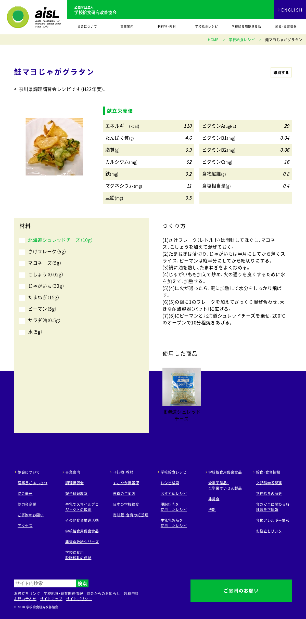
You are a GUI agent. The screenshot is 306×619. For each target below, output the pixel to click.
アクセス (25, 525)
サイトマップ (51, 598)
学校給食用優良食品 (246, 26)
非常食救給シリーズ (82, 541)
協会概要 (25, 493)
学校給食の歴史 (269, 493)
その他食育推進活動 (82, 520)
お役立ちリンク (269, 530)
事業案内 (127, 26)
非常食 (214, 498)
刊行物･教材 (167, 26)
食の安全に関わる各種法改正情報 (273, 507)
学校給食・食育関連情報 (63, 593)
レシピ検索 (170, 482)
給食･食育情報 (286, 26)
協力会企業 (27, 504)
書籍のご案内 (124, 493)
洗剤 (212, 509)
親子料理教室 (76, 493)
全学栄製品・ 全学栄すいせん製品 (225, 485)
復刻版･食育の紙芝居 (130, 514)
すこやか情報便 (126, 482)
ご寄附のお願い (31, 514)
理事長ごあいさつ (32, 482)
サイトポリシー (79, 598)
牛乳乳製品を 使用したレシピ (174, 523)
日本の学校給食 (126, 504)
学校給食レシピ (206, 26)
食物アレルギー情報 (273, 520)
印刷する (281, 72)
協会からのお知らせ (103, 593)
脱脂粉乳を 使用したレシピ (174, 507)
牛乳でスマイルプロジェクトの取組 (82, 507)
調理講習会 (74, 482)
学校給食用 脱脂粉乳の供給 (78, 555)
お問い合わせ (25, 598)
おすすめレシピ (174, 493)
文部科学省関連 (269, 482)
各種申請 (131, 593)
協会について (87, 26)
